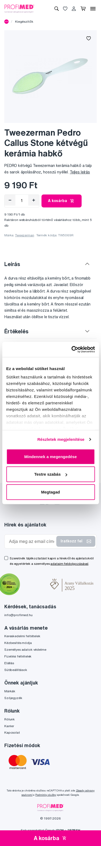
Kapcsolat (12, 732)
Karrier (9, 726)
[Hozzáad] (33, 200)
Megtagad (50, 491)
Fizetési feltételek (18, 656)
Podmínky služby (45, 795)
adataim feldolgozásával (69, 563)
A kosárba (61, 201)
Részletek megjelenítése (61, 439)
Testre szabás (50, 474)
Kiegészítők (24, 21)
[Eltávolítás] (10, 200)
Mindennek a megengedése (50, 456)
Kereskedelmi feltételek (22, 636)
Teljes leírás (80, 172)
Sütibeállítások (15, 670)
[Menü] (93, 8)
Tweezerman (24, 235)
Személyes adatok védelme (25, 649)
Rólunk (9, 719)
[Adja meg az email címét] (31, 541)
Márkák (9, 691)
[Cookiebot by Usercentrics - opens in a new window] (72, 349)
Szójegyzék (13, 698)
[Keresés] (56, 8)
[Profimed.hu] (19, 8)
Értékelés (16, 331)
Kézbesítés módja (18, 642)
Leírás (12, 264)
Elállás (9, 663)
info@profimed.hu (18, 615)
